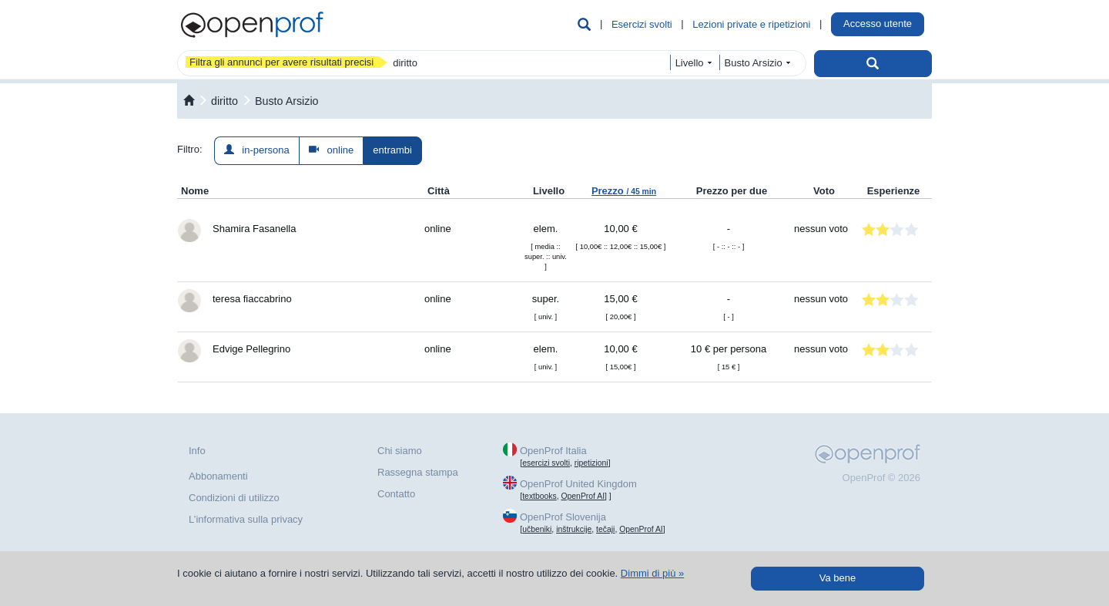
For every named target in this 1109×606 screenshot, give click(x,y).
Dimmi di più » (652, 573)
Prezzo (623, 191)
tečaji (605, 529)
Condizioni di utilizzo (234, 497)
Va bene (837, 578)
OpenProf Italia (553, 450)
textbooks (539, 496)
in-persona (257, 150)
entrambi (392, 150)
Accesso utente (877, 23)
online (331, 150)
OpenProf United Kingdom (578, 484)
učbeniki (536, 529)
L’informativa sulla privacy (246, 519)
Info (197, 450)
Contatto (396, 494)
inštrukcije (573, 529)
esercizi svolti (546, 463)
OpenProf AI (583, 496)
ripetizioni (591, 463)
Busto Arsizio (287, 101)
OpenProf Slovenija (563, 517)
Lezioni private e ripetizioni (751, 24)
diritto (224, 101)
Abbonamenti (218, 476)
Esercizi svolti (641, 24)
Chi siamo (399, 450)
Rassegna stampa (417, 472)
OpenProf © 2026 (881, 477)
